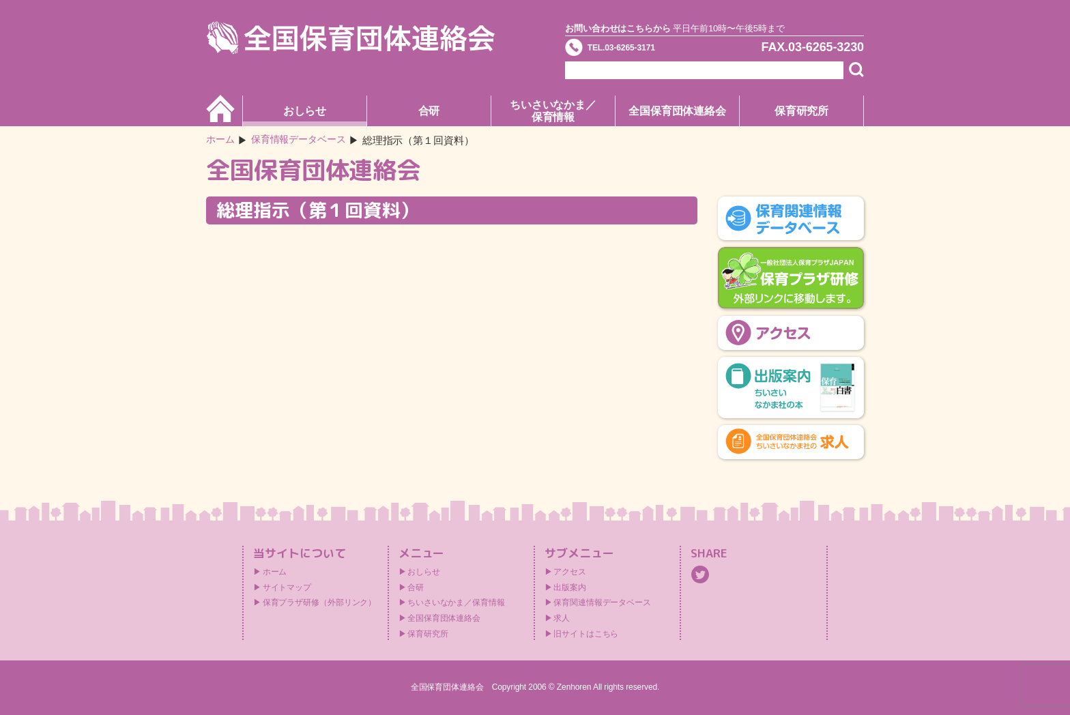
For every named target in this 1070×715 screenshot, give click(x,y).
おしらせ (305, 111)
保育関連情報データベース (602, 602)
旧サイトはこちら (585, 634)
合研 (429, 111)
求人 (561, 618)
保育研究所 (802, 111)
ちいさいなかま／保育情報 (553, 111)
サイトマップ (287, 587)
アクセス (569, 572)
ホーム (221, 140)
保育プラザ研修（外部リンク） (320, 602)
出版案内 (569, 587)
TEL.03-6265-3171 (642, 50)
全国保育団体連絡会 (677, 111)
